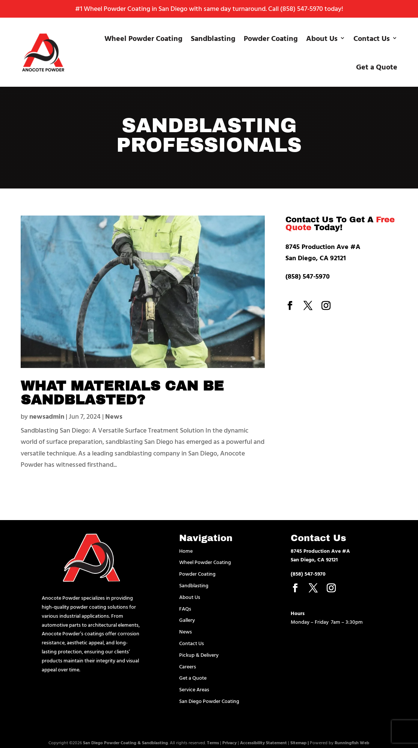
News (113, 416)
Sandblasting (213, 38)
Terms (213, 742)
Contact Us (371, 38)
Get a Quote (376, 66)
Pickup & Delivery (199, 655)
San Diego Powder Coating (209, 701)
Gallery (187, 620)
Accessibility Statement (263, 742)
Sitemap (298, 742)
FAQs (185, 608)
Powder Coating (271, 38)
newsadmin (46, 416)
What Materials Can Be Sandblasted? (122, 393)
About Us (322, 38)
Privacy (229, 742)
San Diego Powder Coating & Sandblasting (125, 742)
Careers (187, 666)
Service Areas (194, 689)
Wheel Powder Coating (143, 38)
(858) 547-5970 (301, 8)
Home (186, 551)
